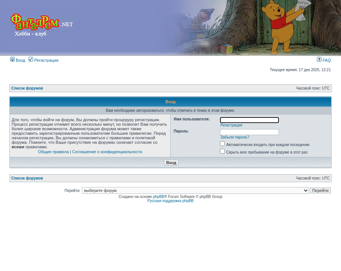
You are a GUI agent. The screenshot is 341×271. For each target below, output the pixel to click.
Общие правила (53, 151)
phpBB (158, 197)
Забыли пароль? (234, 137)
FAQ (324, 60)
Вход (17, 60)
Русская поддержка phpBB (170, 201)
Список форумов (27, 88)
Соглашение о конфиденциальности (107, 151)
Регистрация (43, 60)
